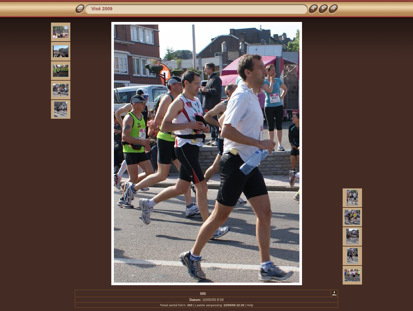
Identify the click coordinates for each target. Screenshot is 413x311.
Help (250, 305)
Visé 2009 (101, 8)
